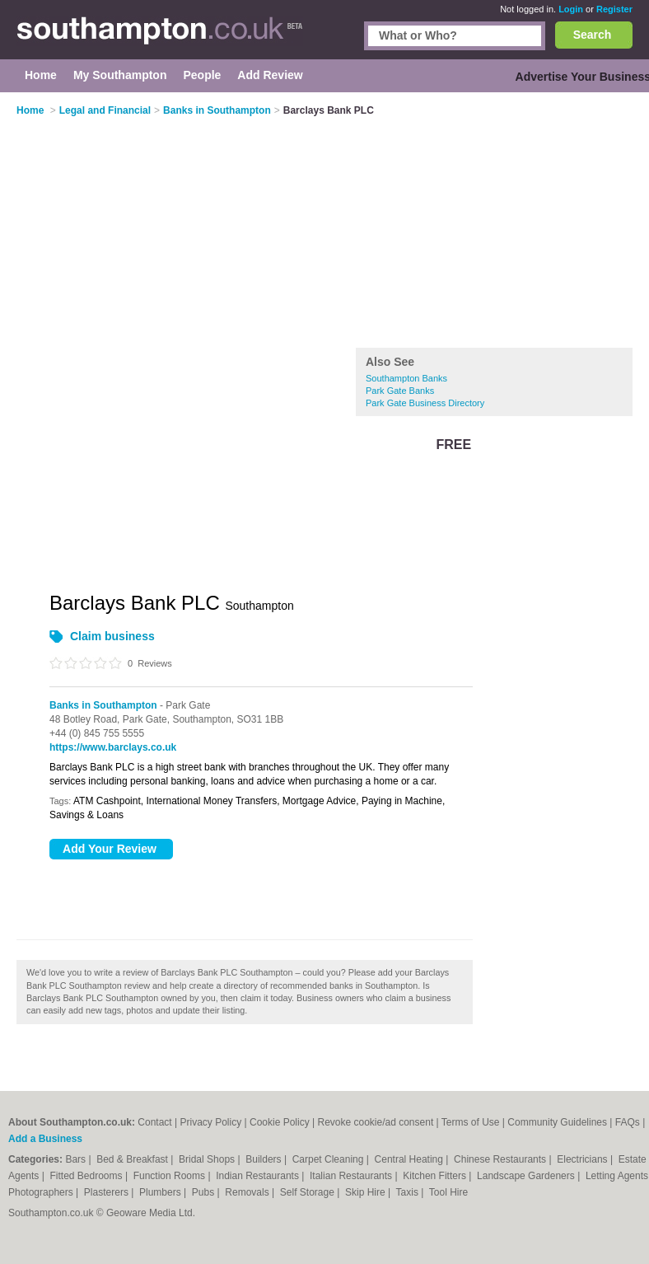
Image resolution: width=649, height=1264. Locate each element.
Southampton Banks (406, 378)
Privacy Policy (210, 1122)
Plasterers (107, 1192)
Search (592, 34)
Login (570, 9)
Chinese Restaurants (501, 1159)
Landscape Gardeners (527, 1176)
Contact (154, 1122)
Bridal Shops (208, 1159)
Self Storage (308, 1192)
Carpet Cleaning (329, 1159)
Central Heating (410, 1159)
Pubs (204, 1192)
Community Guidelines (557, 1122)
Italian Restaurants (352, 1176)
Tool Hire (448, 1192)
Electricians (583, 1159)
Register (614, 9)
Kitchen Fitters (436, 1176)
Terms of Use (470, 1122)
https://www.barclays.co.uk (112, 747)
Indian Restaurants (258, 1176)
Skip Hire (366, 1192)
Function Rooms (170, 1176)
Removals (248, 1192)
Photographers (42, 1192)
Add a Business (45, 1139)
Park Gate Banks (400, 391)
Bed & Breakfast (133, 1159)
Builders (264, 1159)
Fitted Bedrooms (87, 1176)
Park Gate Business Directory (425, 403)
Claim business (112, 636)
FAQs (627, 1122)
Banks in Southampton (103, 705)
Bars (76, 1159)
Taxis (409, 1192)
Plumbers (161, 1192)
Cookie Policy (280, 1122)
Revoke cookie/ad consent (375, 1122)
